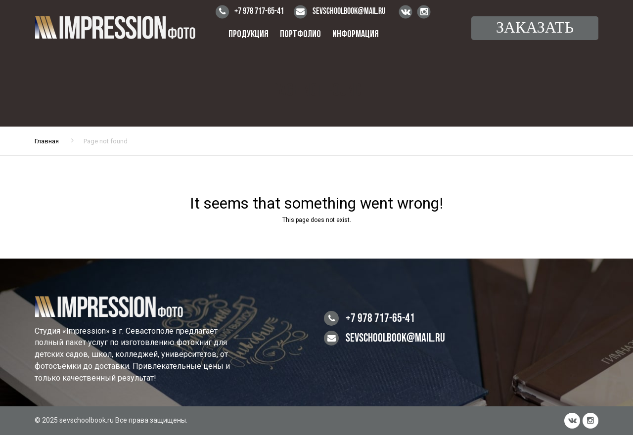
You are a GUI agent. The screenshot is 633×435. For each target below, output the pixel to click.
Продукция (248, 35)
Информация (355, 35)
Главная (47, 141)
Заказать (535, 28)
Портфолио (300, 35)
